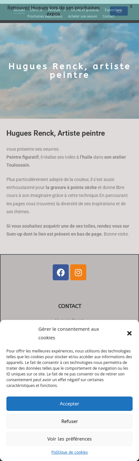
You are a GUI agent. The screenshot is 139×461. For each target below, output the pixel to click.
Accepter (69, 404)
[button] (129, 333)
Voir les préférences (69, 439)
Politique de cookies (69, 452)
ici (118, 11)
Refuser (69, 421)
